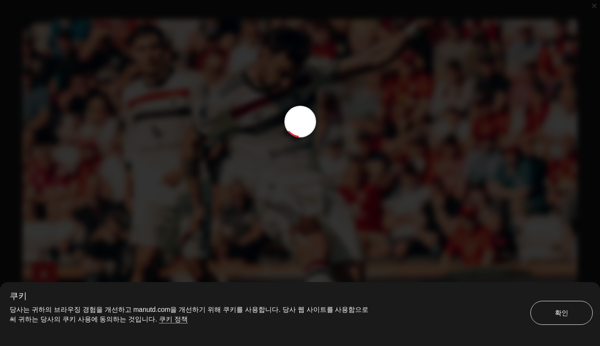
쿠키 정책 (173, 319)
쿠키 (18, 296)
